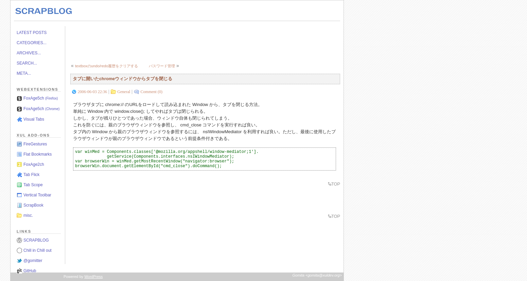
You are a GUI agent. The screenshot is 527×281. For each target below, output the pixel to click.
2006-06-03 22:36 (92, 91)
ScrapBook (33, 205)
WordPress (93, 277)
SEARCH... (27, 63)
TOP (335, 184)
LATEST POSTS (32, 32)
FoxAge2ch (33, 164)
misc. (28, 215)
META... (24, 73)
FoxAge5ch (40, 98)
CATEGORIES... (32, 42)
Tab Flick (31, 174)
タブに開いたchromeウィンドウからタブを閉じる (122, 78)
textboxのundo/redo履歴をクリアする (106, 66)
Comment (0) (151, 91)
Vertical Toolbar (37, 195)
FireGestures (35, 144)
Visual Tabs (33, 119)
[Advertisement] (194, 41)
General (123, 91)
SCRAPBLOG (36, 240)
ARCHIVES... (29, 53)
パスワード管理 (162, 66)
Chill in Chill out (37, 250)
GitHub (29, 270)
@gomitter (32, 260)
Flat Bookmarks (37, 154)
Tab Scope (33, 184)
